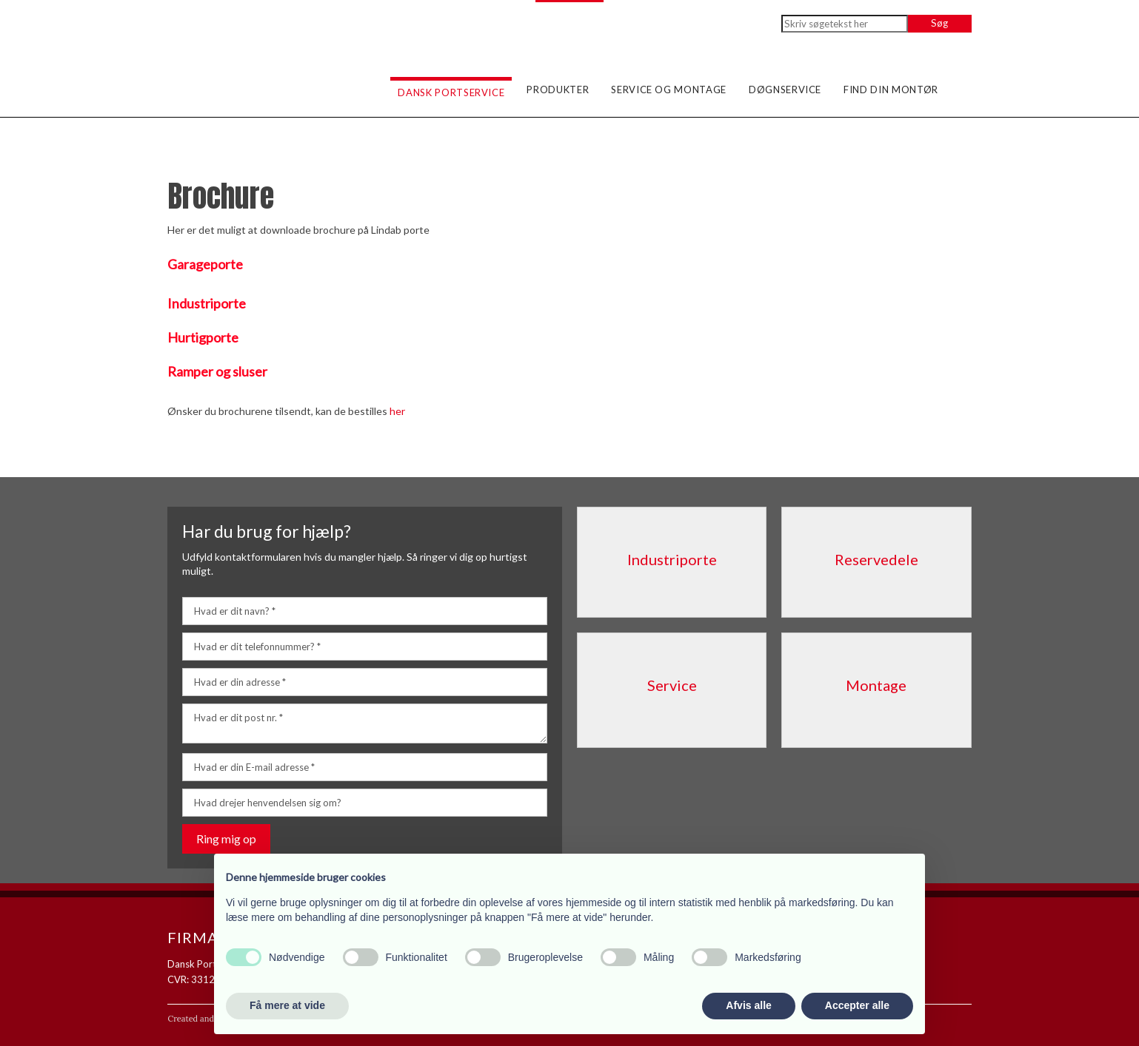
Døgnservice (785, 89)
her (397, 411)
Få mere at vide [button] (287, 1005)
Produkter (558, 89)
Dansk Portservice (451, 92)
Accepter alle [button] (857, 1005)
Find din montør (891, 89)
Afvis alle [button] (748, 1005)
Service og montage (669, 89)
